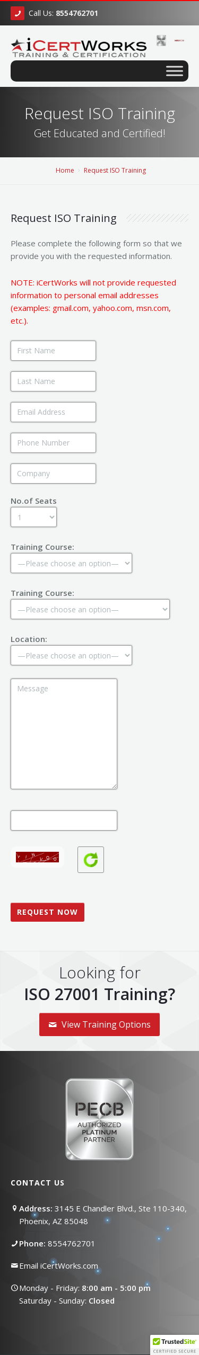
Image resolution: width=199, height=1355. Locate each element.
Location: (71, 646)
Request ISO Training (115, 170)
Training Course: (71, 554)
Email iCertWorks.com (58, 1265)
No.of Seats (34, 508)
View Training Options (99, 1024)
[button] (174, 1345)
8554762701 (72, 1243)
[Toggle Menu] (174, 71)
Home (65, 170)
